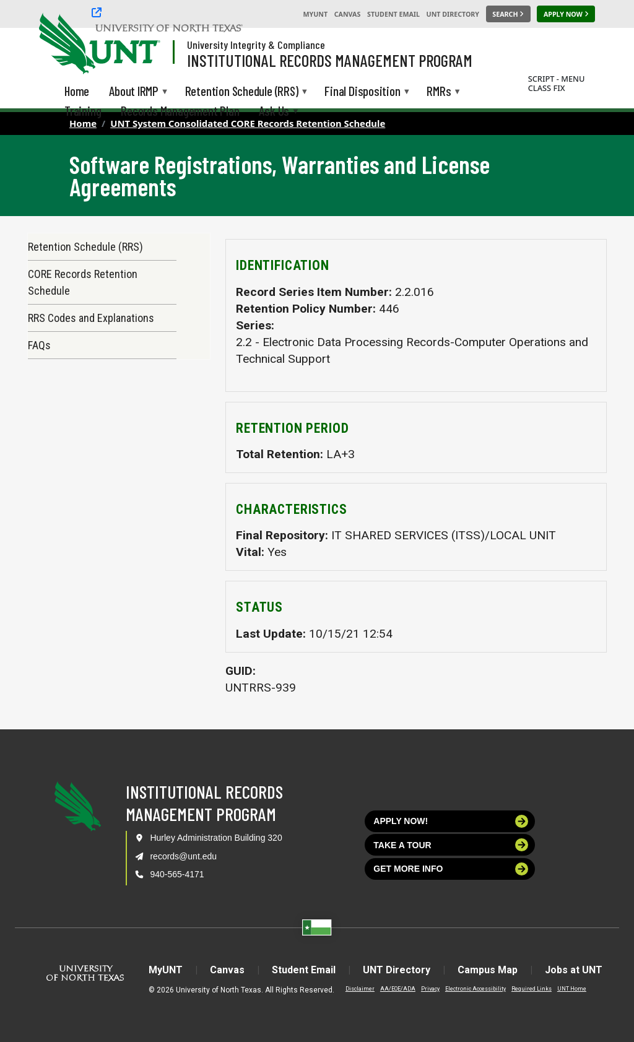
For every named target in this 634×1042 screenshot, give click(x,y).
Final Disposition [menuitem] (362, 92)
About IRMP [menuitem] (133, 92)
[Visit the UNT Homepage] (141, 44)
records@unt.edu (183, 856)
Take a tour (450, 844)
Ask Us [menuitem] (274, 112)
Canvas (347, 14)
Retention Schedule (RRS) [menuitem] (241, 92)
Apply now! (450, 821)
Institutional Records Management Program (329, 60)
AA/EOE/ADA (397, 989)
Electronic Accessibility (475, 989)
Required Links (531, 989)
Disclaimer (360, 989)
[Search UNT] (508, 14)
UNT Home (571, 989)
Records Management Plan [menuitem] (180, 110)
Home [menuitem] (76, 90)
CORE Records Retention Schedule (82, 282)
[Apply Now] (566, 14)
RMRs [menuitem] (439, 92)
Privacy (430, 989)
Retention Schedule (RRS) (85, 246)
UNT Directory (453, 14)
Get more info (450, 868)
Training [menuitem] (82, 110)
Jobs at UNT (573, 970)
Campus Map (488, 970)
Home (83, 123)
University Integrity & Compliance (256, 44)
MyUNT (315, 14)
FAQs (39, 345)
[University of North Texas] (62, 42)
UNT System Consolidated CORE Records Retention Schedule (247, 123)
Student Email (393, 14)
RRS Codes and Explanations (91, 317)
